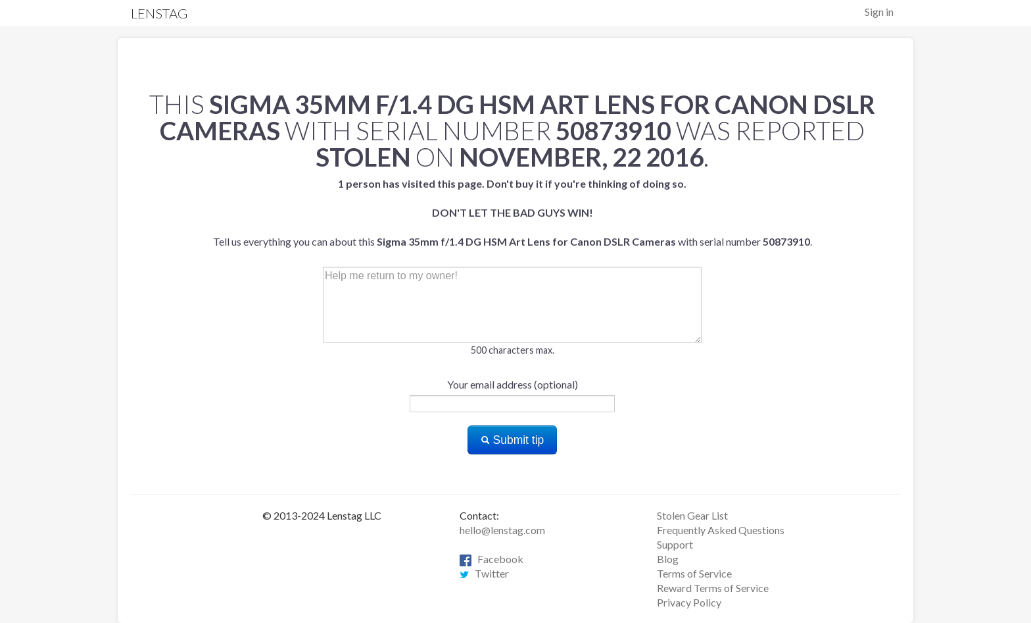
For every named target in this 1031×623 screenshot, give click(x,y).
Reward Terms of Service (713, 588)
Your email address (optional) (512, 384)
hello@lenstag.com (502, 530)
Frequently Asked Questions (720, 530)
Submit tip (512, 440)
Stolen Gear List (692, 515)
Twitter (484, 573)
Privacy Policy (689, 602)
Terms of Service (694, 573)
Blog (668, 559)
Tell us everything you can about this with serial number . (512, 212)
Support (675, 544)
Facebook (491, 559)
